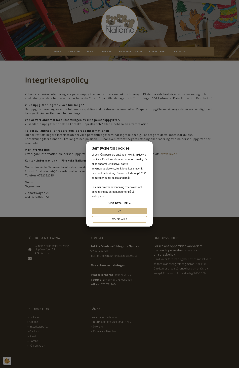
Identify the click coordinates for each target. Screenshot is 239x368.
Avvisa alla (120, 219)
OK (119, 210)
